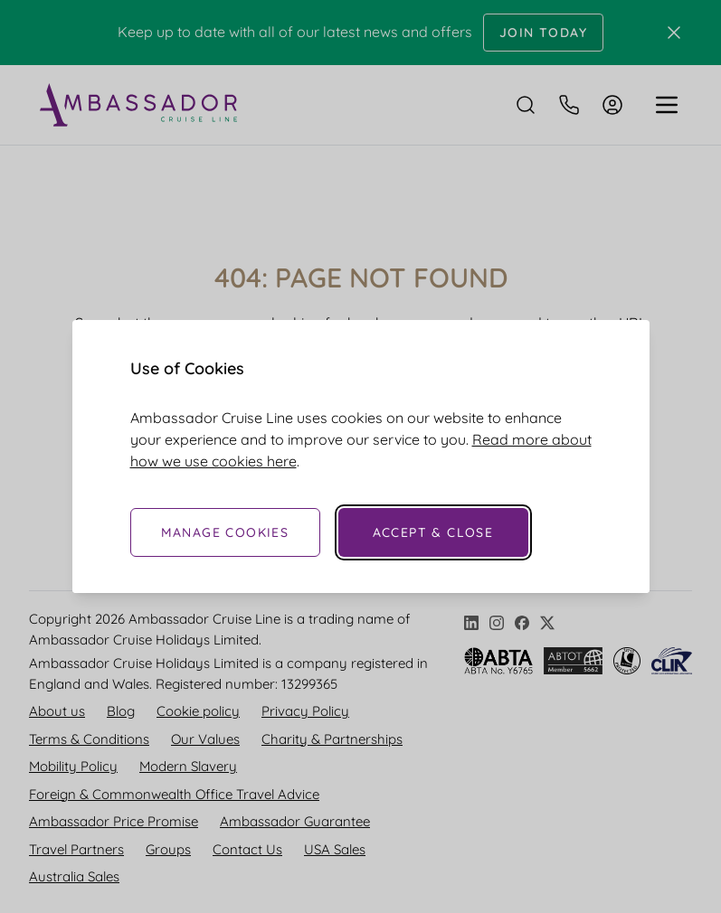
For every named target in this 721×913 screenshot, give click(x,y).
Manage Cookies (225, 532)
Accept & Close (433, 532)
